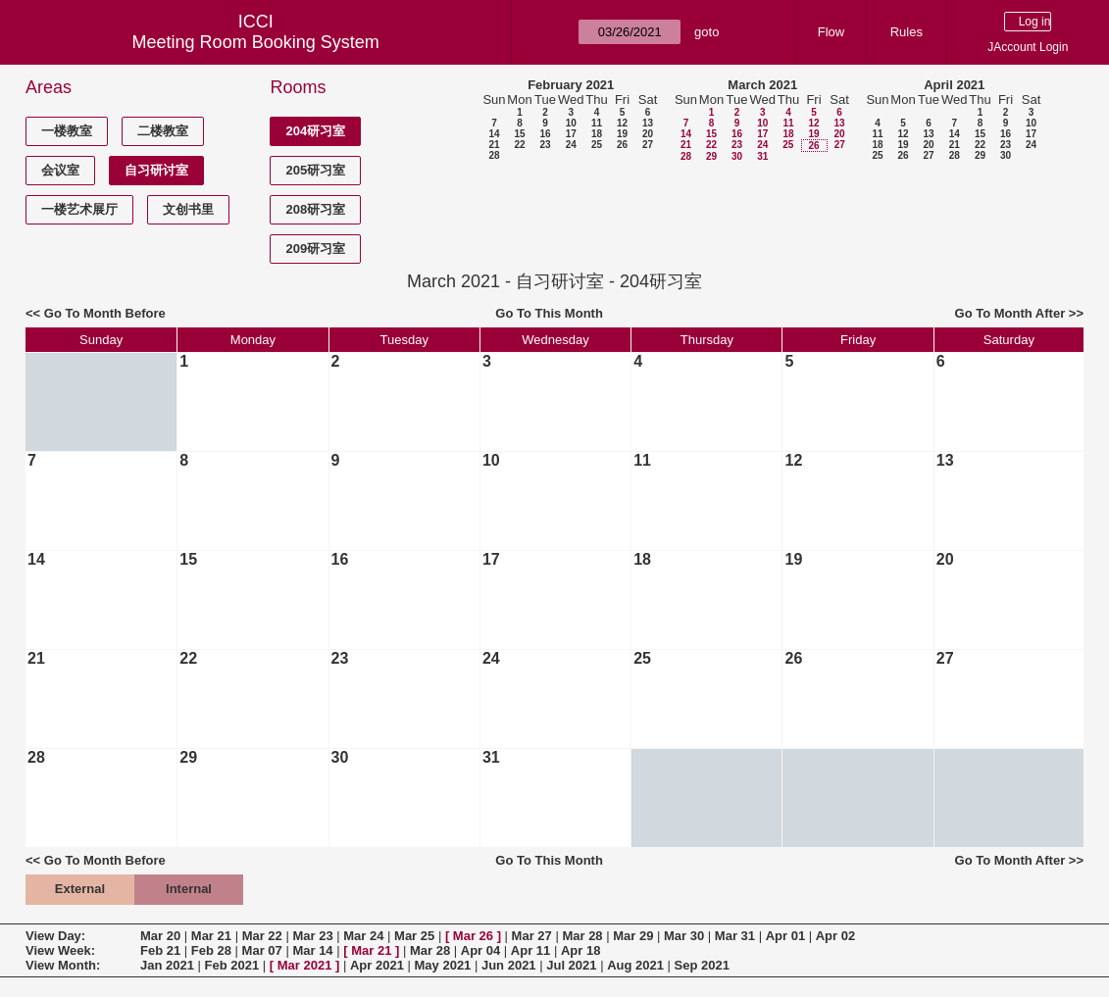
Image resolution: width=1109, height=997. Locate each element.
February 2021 (571, 84)
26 (622, 144)
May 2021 (443, 965)
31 (762, 156)
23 (544, 144)
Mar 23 (312, 935)
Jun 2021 (508, 965)
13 (647, 123)
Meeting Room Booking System (255, 42)
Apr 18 (580, 950)
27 (647, 144)
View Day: (55, 935)
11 (596, 123)
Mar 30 (684, 935)
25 (596, 144)
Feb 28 (211, 950)
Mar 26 (473, 935)
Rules (906, 32)
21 (493, 144)
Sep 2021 (702, 965)
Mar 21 (211, 935)
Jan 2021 (167, 965)
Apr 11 (530, 950)
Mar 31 (735, 935)
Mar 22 (262, 935)
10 (571, 123)
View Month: (62, 965)
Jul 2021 (571, 965)
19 (622, 133)
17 (571, 133)
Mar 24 (363, 935)
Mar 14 (312, 950)
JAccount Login (1027, 47)
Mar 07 (262, 950)
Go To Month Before (105, 313)
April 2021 (954, 84)
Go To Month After (1010, 313)
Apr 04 (480, 950)
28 (493, 155)
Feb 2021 (232, 965)
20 (647, 133)
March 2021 (762, 84)
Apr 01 (785, 935)
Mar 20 (160, 935)
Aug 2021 (635, 965)
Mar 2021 (304, 965)
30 (736, 156)
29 (711, 156)
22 (519, 144)
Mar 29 (633, 935)
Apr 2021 (377, 965)
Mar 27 (532, 935)
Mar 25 (414, 935)
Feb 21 (160, 950)
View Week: (60, 950)
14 (493, 133)
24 (571, 144)
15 (519, 133)
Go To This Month (549, 313)
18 (596, 133)
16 (544, 133)
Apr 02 (835, 935)
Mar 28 (582, 935)
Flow (831, 32)
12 (622, 123)
